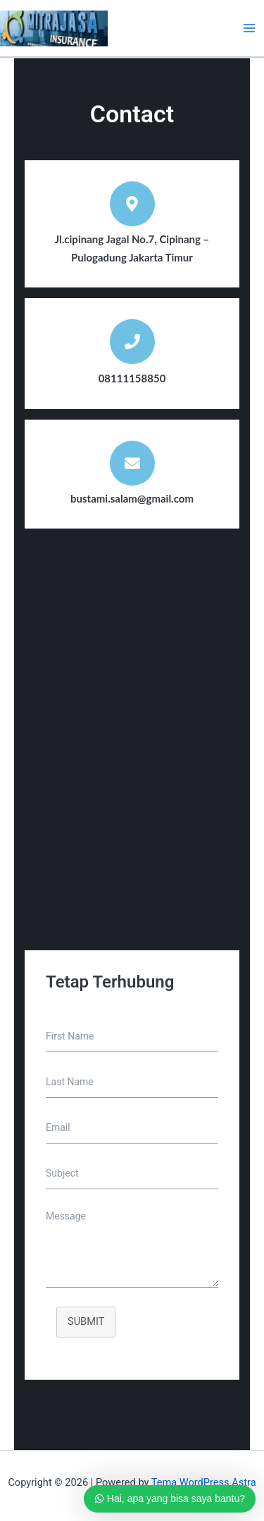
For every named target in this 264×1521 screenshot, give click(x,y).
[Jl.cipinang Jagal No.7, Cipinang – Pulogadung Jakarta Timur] (132, 753)
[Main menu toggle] (249, 28)
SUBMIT (86, 1321)
